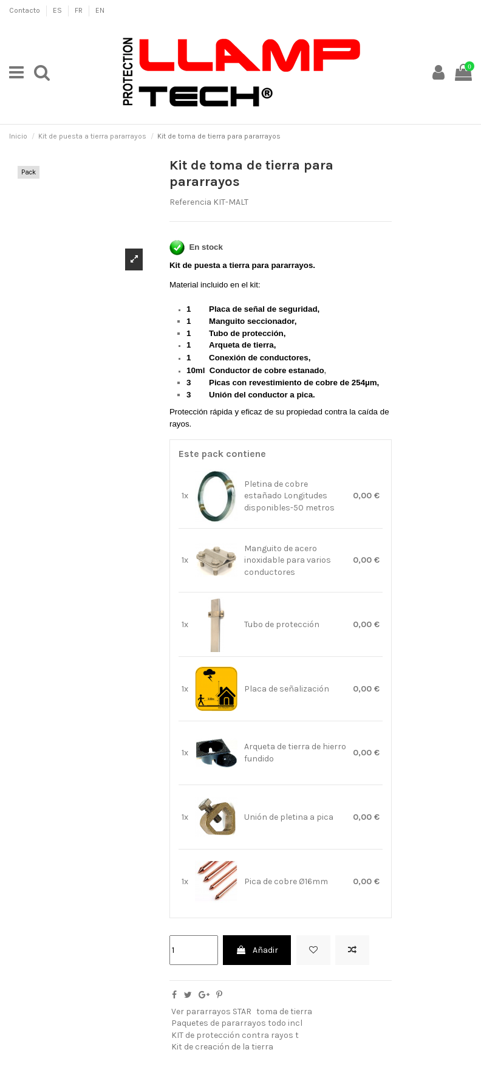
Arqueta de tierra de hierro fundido (295, 752)
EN (99, 10)
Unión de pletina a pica (288, 817)
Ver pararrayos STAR (211, 1011)
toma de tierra (284, 1011)
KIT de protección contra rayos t (235, 1035)
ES (58, 10)
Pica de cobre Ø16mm (286, 881)
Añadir (257, 950)
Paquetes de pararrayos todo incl (236, 1023)
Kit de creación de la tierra (222, 1047)
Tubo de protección (281, 624)
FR (79, 10)
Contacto (25, 10)
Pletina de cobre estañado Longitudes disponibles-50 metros (289, 496)
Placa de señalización (286, 689)
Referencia (190, 202)
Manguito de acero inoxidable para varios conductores (287, 560)
